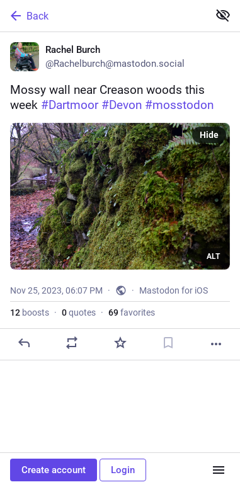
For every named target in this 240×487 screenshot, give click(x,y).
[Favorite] (120, 342)
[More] (216, 344)
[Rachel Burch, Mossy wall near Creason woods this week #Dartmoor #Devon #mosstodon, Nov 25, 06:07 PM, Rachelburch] (120, 196)
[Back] (103, 16)
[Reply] (23, 342)
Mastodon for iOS (173, 290)
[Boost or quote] (71, 342)
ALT (213, 256)
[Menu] (218, 470)
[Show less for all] (223, 15)
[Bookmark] (168, 342)
